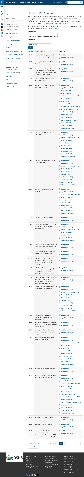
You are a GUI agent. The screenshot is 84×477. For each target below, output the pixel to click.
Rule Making (48, 468)
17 (71, 444)
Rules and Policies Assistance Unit (14, 62)
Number (30, 51)
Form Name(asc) (40, 51)
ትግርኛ (77, 472)
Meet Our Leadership (11, 33)
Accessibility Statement (51, 460)
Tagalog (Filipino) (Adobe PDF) (70, 120)
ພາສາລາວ (71, 472)
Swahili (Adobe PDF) (66, 410)
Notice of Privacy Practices (52, 464)
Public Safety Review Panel (13, 58)
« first (30, 444)
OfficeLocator (2, 13)
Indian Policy (9, 76)
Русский (76, 459)
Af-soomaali (67, 467)
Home (7, 7)
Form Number (32, 31)
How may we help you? (59, 2)
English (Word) (65, 55)
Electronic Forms (10, 18)
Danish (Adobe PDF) (66, 389)
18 (75, 444)
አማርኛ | (72, 469)
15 (64, 444)
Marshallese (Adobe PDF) (68, 394)
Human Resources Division (13, 72)
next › (30, 447)
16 (68, 444)
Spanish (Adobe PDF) (67, 117)
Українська (74, 467)
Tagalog (66, 472)
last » (35, 447)
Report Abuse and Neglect (33, 468)
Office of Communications (13, 40)
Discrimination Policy (11, 83)
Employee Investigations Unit (14, 51)
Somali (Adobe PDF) (66, 114)
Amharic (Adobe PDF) (67, 90)
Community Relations (11, 29)
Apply (30, 47)
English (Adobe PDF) (67, 58)
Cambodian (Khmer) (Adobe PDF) (70, 96)
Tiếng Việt (66, 469)
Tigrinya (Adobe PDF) (67, 123)
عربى (65, 464)
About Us (28, 460)
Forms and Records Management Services (12, 25)
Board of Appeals (10, 44)
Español (70, 459)
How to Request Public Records (14, 54)
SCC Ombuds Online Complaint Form (14, 88)
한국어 (73, 461)
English (66, 459)
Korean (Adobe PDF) (67, 101)
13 (57, 444)
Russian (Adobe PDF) (67, 112)
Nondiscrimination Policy (51, 459)
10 (46, 444)
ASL (81, 472)
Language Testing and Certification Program (12, 68)
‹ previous (37, 444)
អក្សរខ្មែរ (69, 464)
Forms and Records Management (50, 28)
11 (50, 444)
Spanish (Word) (65, 361)
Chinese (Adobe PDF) (67, 98)
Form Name (31, 39)
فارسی (76, 469)
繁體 (68, 461)
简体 (65, 461)
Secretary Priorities (11, 37)
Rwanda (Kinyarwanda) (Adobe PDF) (71, 402)
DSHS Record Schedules (13, 22)
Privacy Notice (48, 466)
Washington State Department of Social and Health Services (24, 2)
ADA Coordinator (10, 80)
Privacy (8, 47)
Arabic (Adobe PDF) (66, 93)
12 (53, 444)
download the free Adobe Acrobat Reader (57, 23)
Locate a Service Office (32, 466)
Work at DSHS (29, 462)
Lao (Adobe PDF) (65, 104)
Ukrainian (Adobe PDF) (67, 125)
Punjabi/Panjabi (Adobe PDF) (69, 109)
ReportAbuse (2, 18)
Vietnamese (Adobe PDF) (68, 128)
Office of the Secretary (15, 7)
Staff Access (29, 459)
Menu (2, 7)
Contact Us (29, 464)
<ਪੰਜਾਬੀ (75, 464)
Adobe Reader (48, 462)
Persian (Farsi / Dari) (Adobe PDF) (70, 106)
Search (81, 2)
